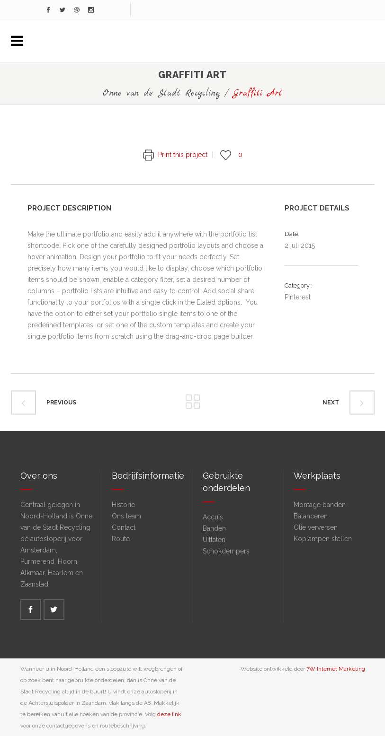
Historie (123, 504)
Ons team (126, 516)
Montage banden (320, 504)
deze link (169, 714)
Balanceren (311, 516)
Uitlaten (214, 539)
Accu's (213, 517)
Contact (123, 527)
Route (121, 539)
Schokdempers (226, 551)
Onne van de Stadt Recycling (161, 93)
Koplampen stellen (323, 539)
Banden (214, 528)
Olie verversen (316, 527)
